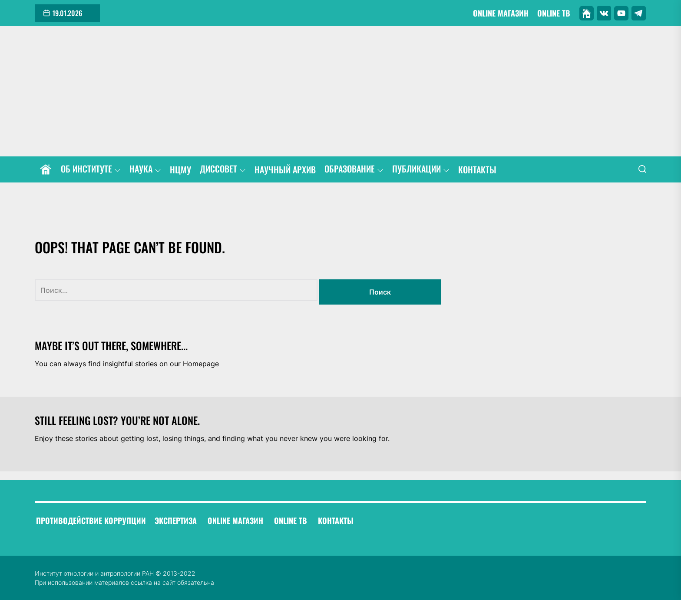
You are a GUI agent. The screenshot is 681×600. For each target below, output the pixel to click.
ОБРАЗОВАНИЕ (353, 169)
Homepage (201, 363)
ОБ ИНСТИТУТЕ (91, 169)
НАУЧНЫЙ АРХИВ (285, 169)
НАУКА (145, 169)
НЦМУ (180, 169)
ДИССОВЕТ (223, 169)
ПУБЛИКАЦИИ (421, 169)
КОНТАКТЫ (477, 169)
